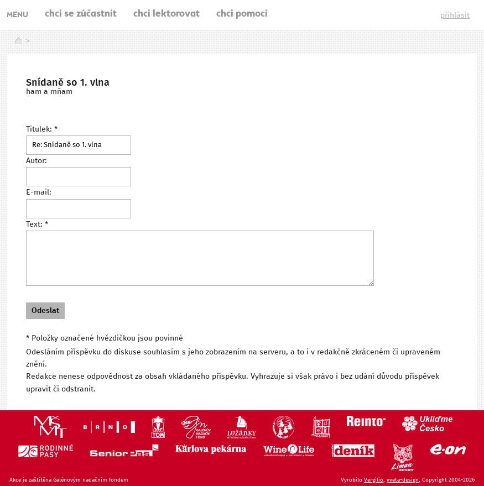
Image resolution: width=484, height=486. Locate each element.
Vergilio (373, 480)
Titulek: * (42, 129)
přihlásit (455, 15)
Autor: (36, 161)
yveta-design (403, 480)
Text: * (37, 224)
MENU (17, 15)
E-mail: (38, 192)
